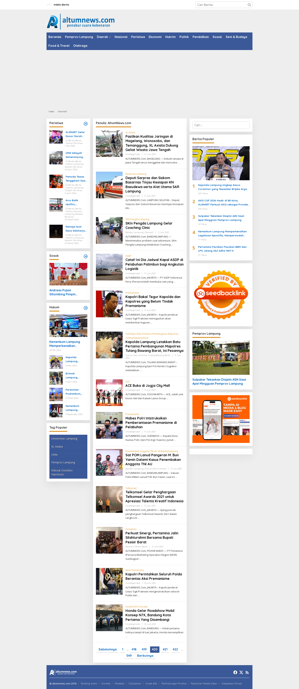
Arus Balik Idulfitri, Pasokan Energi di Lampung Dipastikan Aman (76, 202)
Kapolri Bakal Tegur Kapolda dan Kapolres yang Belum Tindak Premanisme (152, 301)
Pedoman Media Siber (204, 683)
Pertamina (131, 529)
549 (129, 655)
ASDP (128, 256)
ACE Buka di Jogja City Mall (147, 385)
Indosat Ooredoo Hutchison (62, 472)
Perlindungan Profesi (174, 683)
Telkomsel (131, 488)
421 (165, 649)
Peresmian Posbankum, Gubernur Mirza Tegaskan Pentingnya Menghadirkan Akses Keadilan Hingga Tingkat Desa (75, 392)
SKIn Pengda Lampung (137, 219)
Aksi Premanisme (134, 570)
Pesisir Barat (141, 546)
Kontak (106, 683)
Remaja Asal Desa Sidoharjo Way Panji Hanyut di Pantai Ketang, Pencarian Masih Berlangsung (76, 229)
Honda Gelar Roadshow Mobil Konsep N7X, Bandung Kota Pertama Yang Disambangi (149, 615)
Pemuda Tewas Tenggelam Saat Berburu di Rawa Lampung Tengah (76, 179)
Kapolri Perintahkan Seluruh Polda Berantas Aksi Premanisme (153, 576)
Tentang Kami (89, 683)
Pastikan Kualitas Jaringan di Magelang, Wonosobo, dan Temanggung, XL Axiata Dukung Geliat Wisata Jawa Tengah (151, 143)
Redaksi (119, 683)
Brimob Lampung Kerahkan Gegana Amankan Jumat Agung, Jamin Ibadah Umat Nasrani (76, 376)
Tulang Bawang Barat (159, 355)
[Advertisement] (149, 78)
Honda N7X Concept (136, 606)
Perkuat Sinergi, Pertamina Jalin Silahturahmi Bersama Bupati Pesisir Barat (151, 537)
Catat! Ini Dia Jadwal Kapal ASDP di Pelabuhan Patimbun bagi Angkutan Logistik (154, 264)
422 (175, 649)
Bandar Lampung (134, 232)
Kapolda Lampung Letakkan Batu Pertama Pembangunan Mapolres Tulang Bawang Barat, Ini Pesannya (154, 346)
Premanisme (132, 292)
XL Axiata (57, 446)
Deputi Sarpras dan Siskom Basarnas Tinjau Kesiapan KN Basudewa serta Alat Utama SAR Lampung (152, 184)
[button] (249, 5)
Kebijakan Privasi (232, 683)
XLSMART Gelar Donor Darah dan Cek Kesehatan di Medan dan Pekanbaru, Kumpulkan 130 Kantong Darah (75, 134)
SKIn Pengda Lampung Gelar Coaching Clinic (149, 225)
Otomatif (149, 232)
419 (144, 649)
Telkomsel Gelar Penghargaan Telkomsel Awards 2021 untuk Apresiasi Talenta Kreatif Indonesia (154, 496)
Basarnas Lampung (135, 173)
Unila (54, 454)
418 (134, 649)
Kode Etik (151, 683)
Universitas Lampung (64, 438)
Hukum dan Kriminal (136, 355)
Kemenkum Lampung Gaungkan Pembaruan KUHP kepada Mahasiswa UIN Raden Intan (75, 408)
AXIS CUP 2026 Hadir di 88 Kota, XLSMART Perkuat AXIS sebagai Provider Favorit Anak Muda (223, 203)
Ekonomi (129, 546)
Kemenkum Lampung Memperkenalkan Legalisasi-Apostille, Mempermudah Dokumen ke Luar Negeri (67, 344)
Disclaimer (135, 683)
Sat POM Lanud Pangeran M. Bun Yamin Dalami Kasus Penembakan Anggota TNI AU (153, 459)
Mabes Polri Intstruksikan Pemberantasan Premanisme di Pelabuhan (151, 422)
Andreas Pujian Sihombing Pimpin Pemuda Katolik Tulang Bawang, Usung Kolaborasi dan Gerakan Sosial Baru (67, 292)
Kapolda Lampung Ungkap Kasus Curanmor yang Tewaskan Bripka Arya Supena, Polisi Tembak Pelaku (76, 359)
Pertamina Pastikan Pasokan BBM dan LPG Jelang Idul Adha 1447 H (222, 248)
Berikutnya (145, 655)
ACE (127, 381)
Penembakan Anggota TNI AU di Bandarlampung (151, 451)
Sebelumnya (108, 649)
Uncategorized (132, 154)
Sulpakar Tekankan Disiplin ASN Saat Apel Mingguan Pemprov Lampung (221, 217)
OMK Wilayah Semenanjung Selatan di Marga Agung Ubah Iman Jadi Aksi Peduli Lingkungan (76, 155)
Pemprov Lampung (63, 462)
